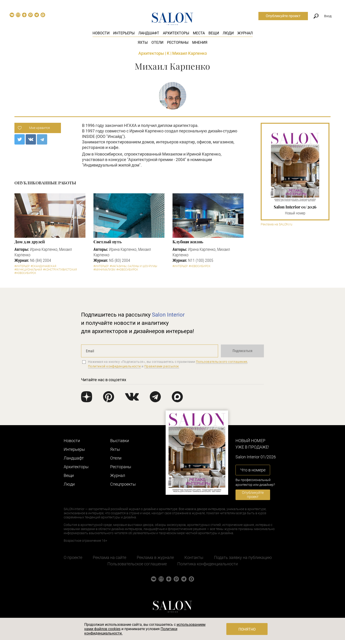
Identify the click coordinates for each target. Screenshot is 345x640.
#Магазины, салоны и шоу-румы (133, 266)
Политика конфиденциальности (207, 563)
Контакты (193, 557)
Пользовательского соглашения (221, 362)
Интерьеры (124, 33)
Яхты (143, 42)
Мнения (199, 42)
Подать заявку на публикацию (243, 557)
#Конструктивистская (60, 269)
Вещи (213, 33)
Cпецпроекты (123, 484)
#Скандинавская (43, 266)
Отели (157, 42)
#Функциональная (28, 269)
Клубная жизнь (187, 241)
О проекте (73, 557)
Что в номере (253, 470)
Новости (101, 33)
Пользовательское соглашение (137, 563)
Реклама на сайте (109, 557)
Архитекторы (176, 33)
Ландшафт (148, 33)
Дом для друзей (29, 241)
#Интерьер (22, 266)
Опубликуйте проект (283, 16)
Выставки (119, 440)
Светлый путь (107, 241)
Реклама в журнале (155, 557)
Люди (228, 33)
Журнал (245, 33)
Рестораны (178, 42)
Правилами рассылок (161, 366)
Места (199, 33)
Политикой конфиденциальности (114, 366)
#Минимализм (104, 269)
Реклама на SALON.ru (276, 224)
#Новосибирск (25, 273)
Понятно (247, 629)
